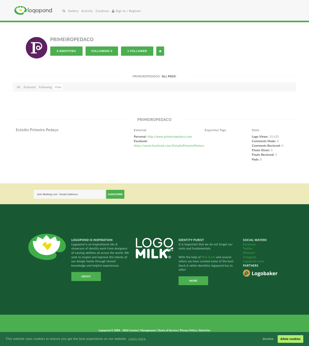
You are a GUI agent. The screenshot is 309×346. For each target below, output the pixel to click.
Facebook (249, 244)
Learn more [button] (137, 338)
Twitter (248, 248)
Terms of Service (168, 330)
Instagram (249, 257)
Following (45, 87)
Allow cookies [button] (290, 338)
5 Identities (66, 51)
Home (37, 10)
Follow (160, 51)
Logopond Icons (253, 261)
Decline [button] (268, 338)
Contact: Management (143, 330)
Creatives (102, 11)
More (193, 280)
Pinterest (249, 252)
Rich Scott (209, 257)
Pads (58, 87)
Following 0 (101, 51)
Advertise (204, 330)
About (86, 276)
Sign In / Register (126, 11)
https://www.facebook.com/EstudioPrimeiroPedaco (169, 145)
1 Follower (137, 51)
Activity (87, 11)
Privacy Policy (188, 330)
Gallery (73, 11)
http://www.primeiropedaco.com (169, 136)
